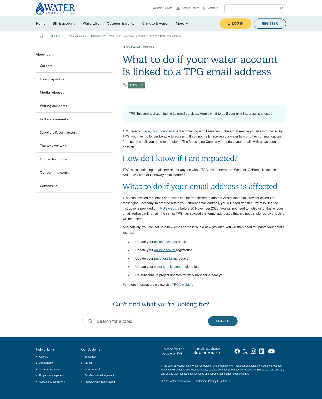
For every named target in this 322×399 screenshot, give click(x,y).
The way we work (54, 146)
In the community (54, 119)
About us (55, 36)
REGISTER (270, 23)
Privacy (212, 381)
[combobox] (251, 8)
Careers (46, 66)
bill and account (165, 242)
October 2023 (98, 36)
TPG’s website (168, 208)
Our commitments (54, 172)
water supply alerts (168, 266)
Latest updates (76, 36)
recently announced (157, 131)
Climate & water (155, 23)
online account (165, 250)
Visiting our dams (53, 106)
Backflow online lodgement (97, 375)
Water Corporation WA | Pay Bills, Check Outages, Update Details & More (41, 36)
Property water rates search (98, 381)
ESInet (86, 362)
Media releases (52, 92)
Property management (50, 375)
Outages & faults (187, 8)
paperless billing (166, 258)
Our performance (53, 159)
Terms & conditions (48, 369)
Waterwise (91, 23)
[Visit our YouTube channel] (271, 351)
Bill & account (64, 23)
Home (41, 23)
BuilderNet (88, 356)
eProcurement (90, 369)
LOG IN (235, 23)
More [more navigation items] (182, 23)
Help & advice (162, 8)
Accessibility (44, 362)
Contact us (210, 8)
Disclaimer (200, 381)
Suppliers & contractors (58, 132)
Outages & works (120, 23)
